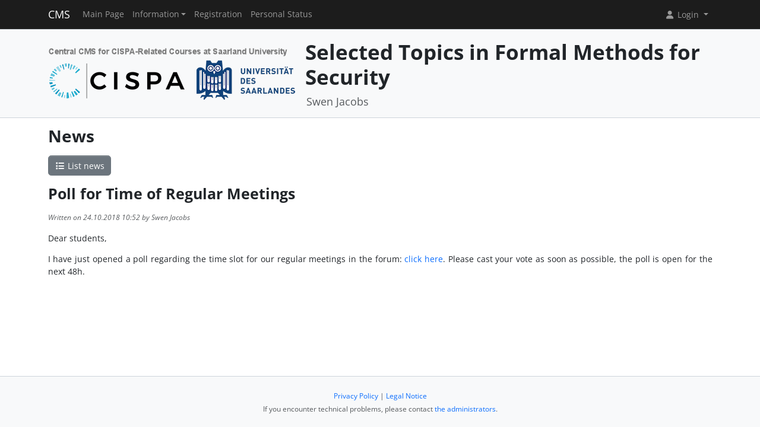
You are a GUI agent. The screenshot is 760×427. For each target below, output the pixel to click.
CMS (59, 14)
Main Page (103, 14)
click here (423, 259)
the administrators (465, 409)
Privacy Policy (356, 396)
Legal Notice (406, 396)
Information (155, 14)
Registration (218, 14)
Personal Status (281, 14)
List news (79, 165)
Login (682, 14)
